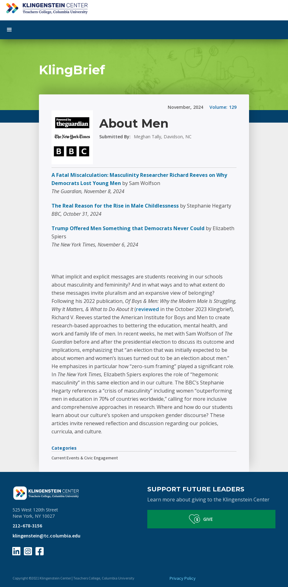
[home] (144, 7)
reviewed (148, 309)
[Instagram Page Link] (28, 551)
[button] (144, 29)
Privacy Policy (183, 578)
